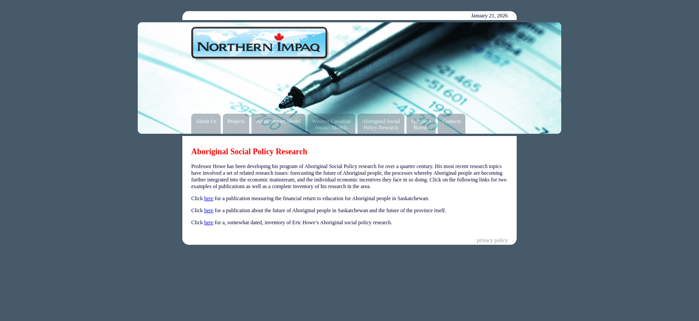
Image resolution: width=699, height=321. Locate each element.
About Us (206, 121)
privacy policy (492, 240)
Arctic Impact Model (278, 121)
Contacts (451, 121)
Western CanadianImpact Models (331, 124)
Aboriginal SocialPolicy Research (381, 124)
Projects (236, 121)
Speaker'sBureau (421, 124)
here (209, 198)
